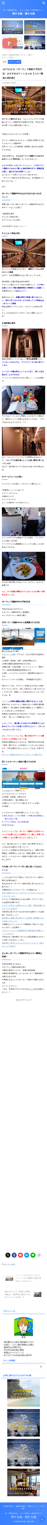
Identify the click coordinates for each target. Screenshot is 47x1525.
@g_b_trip (31, 989)
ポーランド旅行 (9, 1264)
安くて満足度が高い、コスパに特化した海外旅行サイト (23, 1513)
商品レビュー (32, 1506)
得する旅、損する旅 (23, 13)
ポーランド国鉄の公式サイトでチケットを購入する (22, 755)
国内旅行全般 (20, 1506)
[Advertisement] (23, 1024)
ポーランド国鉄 (9, 654)
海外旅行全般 (8, 1506)
